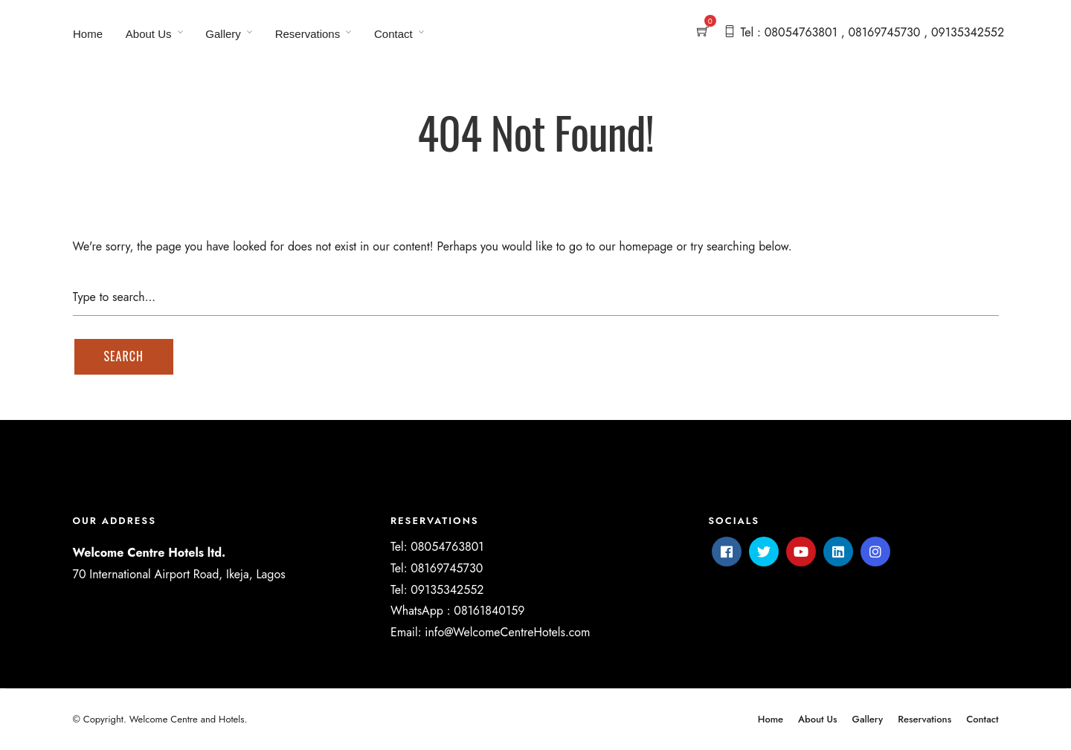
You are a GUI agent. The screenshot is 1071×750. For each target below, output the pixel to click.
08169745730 (447, 568)
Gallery (223, 34)
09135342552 (447, 589)
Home (88, 34)
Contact (393, 34)
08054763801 (447, 546)
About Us (149, 34)
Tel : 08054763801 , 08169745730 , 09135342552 (872, 32)
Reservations (308, 34)
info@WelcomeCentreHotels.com (507, 632)
